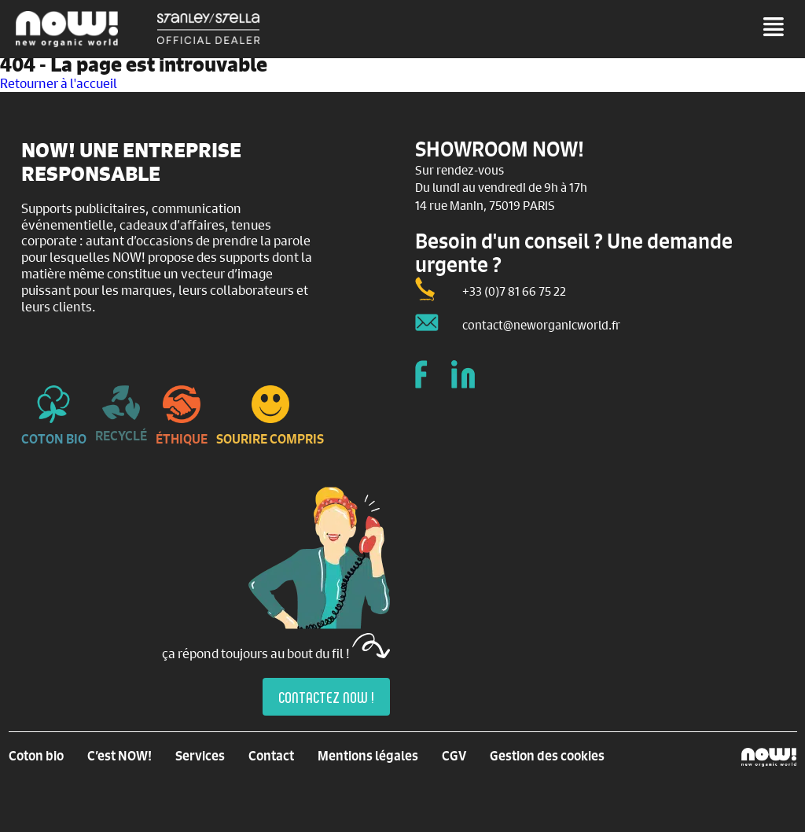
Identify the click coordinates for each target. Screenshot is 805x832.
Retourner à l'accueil (58, 83)
